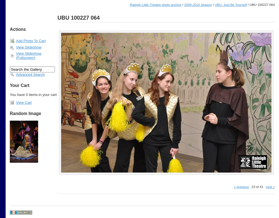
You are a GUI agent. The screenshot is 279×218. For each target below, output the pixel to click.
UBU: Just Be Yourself (231, 4)
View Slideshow (28, 47)
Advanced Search (30, 74)
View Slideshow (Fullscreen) (28, 55)
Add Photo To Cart (31, 41)
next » (270, 187)
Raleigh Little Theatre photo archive (155, 4)
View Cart (24, 102)
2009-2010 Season (198, 4)
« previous (241, 187)
